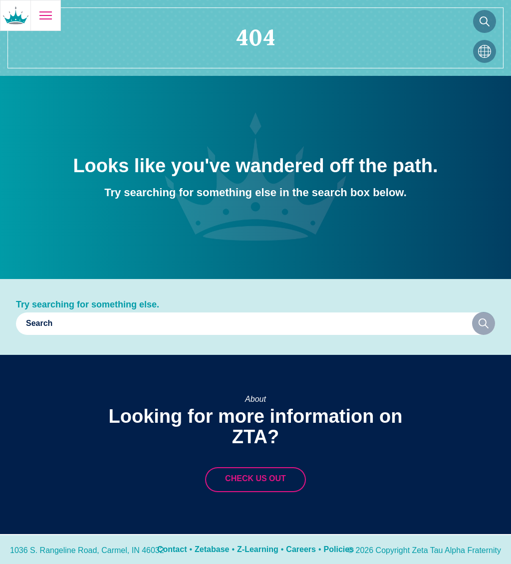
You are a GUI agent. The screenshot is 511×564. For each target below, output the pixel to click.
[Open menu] (45, 15)
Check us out (255, 478)
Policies (339, 549)
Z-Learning (257, 549)
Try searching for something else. (87, 304)
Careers (301, 549)
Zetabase (212, 549)
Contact (172, 549)
